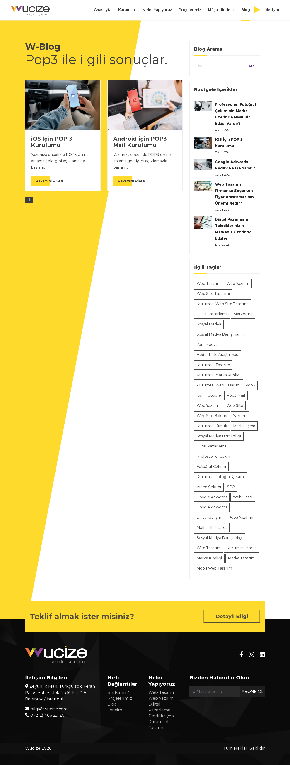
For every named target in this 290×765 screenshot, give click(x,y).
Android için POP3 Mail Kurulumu (140, 142)
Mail (200, 527)
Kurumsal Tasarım (213, 365)
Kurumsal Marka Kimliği (219, 375)
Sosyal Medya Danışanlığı (220, 538)
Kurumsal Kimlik (212, 426)
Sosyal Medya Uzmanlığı (219, 436)
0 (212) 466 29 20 (45, 715)
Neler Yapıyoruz (157, 10)
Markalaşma (244, 426)
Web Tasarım (209, 283)
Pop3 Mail (236, 395)
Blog (245, 10)
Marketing (243, 314)
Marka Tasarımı (242, 558)
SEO (231, 487)
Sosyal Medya (209, 324)
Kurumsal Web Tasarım (218, 385)
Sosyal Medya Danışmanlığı (221, 334)
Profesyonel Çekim (214, 456)
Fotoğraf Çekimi (211, 466)
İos (199, 395)
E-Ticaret (218, 527)
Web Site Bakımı (212, 416)
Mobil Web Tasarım (214, 568)
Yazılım (239, 416)
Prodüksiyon (161, 715)
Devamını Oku (49, 181)
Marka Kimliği (209, 558)
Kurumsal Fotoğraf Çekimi (221, 477)
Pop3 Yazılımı (240, 517)
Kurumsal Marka (242, 548)
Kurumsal (127, 10)
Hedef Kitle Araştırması (218, 355)
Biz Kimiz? (118, 692)
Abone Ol (252, 691)
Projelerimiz (190, 10)
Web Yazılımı (208, 405)
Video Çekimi (209, 487)
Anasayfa (102, 10)
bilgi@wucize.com (46, 708)
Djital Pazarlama (212, 446)
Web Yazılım (238, 283)
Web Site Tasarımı (213, 294)
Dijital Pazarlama (212, 314)
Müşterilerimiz (221, 10)
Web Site (234, 405)
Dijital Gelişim (209, 517)
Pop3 (250, 385)
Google (214, 395)
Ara (251, 66)
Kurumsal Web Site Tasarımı (223, 304)
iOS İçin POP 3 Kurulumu (51, 142)
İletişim (272, 10)
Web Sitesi (242, 497)
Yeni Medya (207, 344)
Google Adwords (212, 497)
